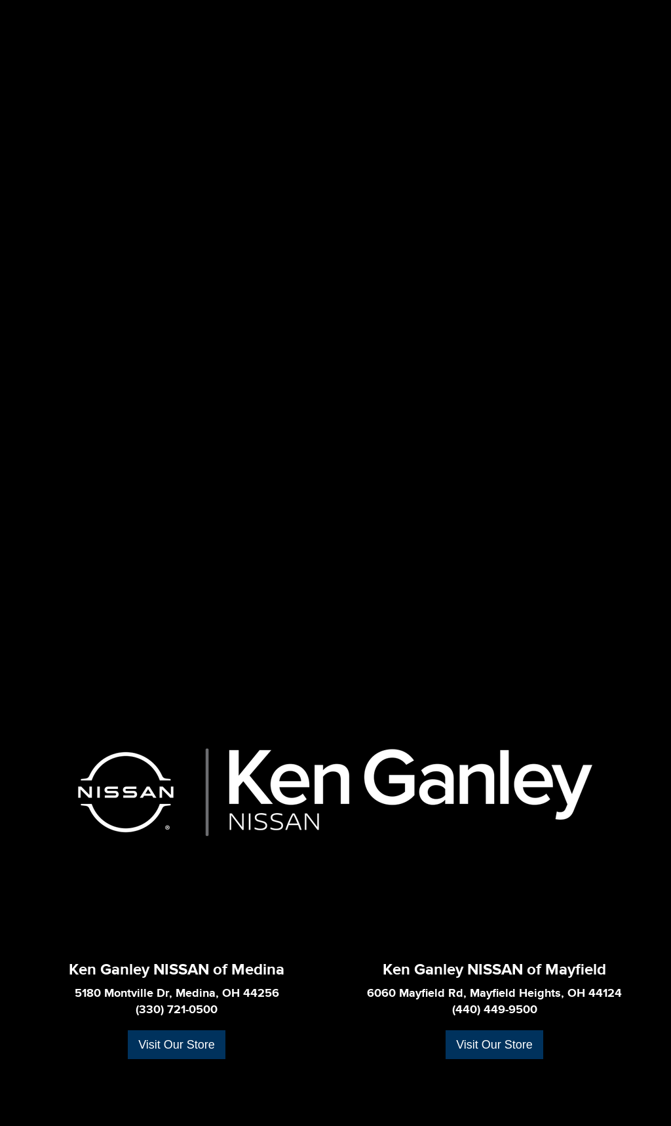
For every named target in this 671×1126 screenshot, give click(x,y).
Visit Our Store (176, 1044)
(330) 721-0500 (177, 1010)
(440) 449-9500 (494, 1010)
